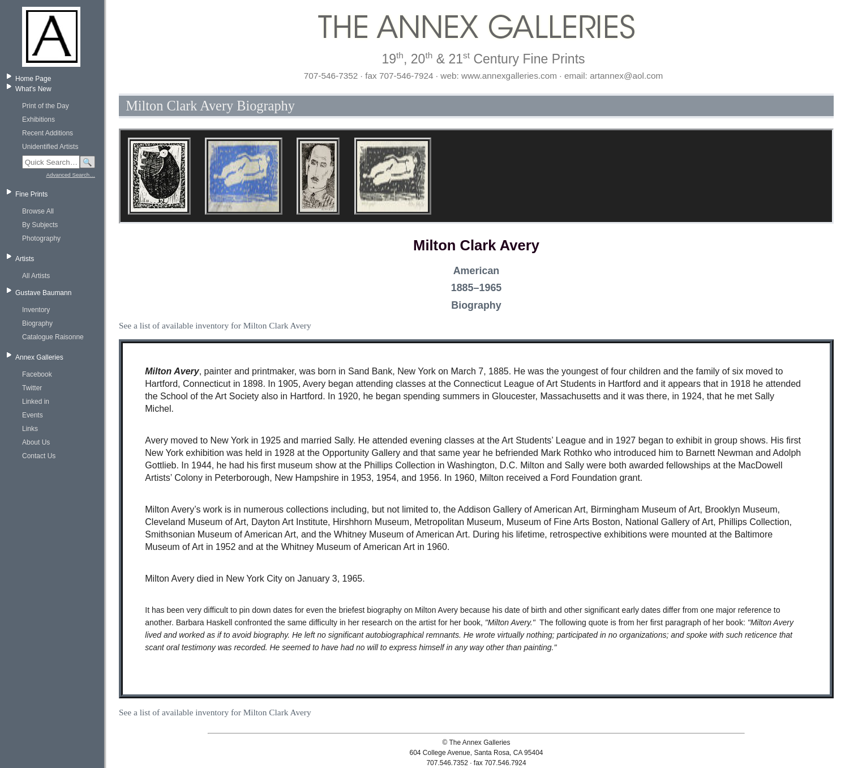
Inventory (36, 310)
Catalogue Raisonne (53, 337)
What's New (33, 89)
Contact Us (38, 456)
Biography (37, 323)
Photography (41, 238)
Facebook (37, 374)
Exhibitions (38, 119)
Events (32, 415)
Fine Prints (31, 194)
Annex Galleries (39, 357)
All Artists (36, 276)
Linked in (35, 402)
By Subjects (40, 225)
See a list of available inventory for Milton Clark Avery (215, 325)
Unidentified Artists (50, 147)
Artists (24, 259)
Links (30, 429)
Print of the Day (45, 106)
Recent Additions (47, 133)
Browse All (38, 211)
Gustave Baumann (43, 293)
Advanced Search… (70, 175)
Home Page (33, 79)
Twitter (32, 388)
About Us (36, 442)
